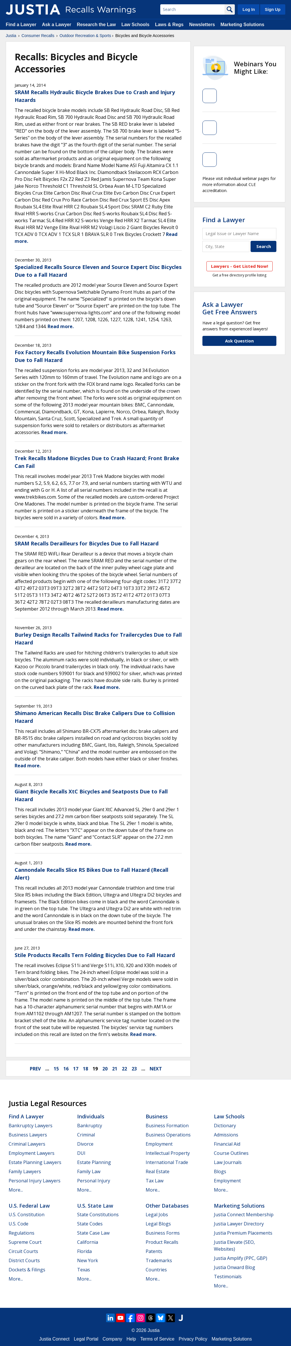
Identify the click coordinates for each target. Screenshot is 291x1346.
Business (157, 1116)
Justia (11, 35)
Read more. (61, 326)
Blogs (220, 1171)
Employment (159, 1144)
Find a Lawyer (21, 24)
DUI (81, 1153)
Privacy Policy (193, 1339)
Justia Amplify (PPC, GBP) (240, 1258)
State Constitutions (98, 1214)
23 (134, 1069)
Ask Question (239, 341)
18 (85, 1069)
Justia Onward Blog (234, 1267)
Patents (154, 1251)
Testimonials (228, 1276)
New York (87, 1260)
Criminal (86, 1135)
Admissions (226, 1135)
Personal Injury (93, 1180)
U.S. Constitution (26, 1214)
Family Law (88, 1171)
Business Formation (167, 1125)
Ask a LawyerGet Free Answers (229, 308)
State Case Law (93, 1233)
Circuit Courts (23, 1251)
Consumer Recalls (38, 35)
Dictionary (225, 1125)
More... (16, 1190)
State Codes (90, 1224)
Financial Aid (227, 1144)
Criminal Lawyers (27, 1144)
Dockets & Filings (27, 1269)
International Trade (167, 1162)
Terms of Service (157, 1339)
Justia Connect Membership (244, 1214)
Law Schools (135, 24)
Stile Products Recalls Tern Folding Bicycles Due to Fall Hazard (95, 955)
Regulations (21, 1233)
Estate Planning (94, 1162)
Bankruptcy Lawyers (30, 1125)
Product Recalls (162, 1242)
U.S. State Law (95, 1205)
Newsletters (202, 24)
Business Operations (168, 1135)
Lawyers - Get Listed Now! (239, 266)
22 (124, 1069)
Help (131, 1339)
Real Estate (157, 1171)
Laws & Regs (169, 24)
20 (105, 1069)
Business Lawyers (28, 1135)
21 (114, 1069)
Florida (84, 1251)
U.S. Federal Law (29, 1205)
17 (75, 1069)
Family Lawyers (25, 1171)
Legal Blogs (158, 1224)
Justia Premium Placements (243, 1233)
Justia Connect (54, 1339)
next (156, 1069)
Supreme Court (25, 1242)
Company (112, 1339)
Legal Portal (86, 1339)
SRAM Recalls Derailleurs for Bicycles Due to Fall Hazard (87, 543)
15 (56, 1069)
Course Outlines (231, 1153)
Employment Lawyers (31, 1153)
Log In (249, 9)
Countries (156, 1269)
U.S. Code (18, 1224)
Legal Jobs (157, 1214)
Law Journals (228, 1162)
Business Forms (163, 1233)
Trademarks (159, 1260)
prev (35, 1069)
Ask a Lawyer (57, 24)
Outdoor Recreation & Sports (85, 35)
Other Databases (167, 1205)
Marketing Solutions (242, 24)
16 (66, 1069)
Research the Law (96, 24)
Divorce (85, 1144)
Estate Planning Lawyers (35, 1162)
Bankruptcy (89, 1125)
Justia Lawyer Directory (239, 1224)
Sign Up (272, 9)
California (87, 1242)
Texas (83, 1269)
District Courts (24, 1260)
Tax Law (154, 1180)
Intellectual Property (168, 1153)
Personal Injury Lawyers (34, 1180)
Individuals (90, 1116)
